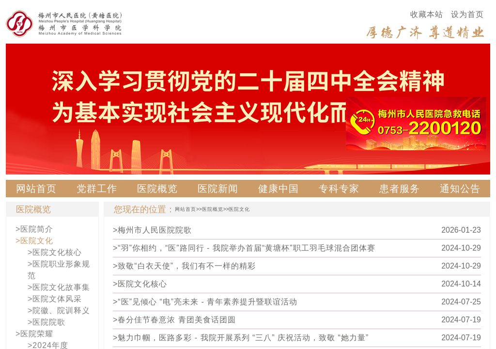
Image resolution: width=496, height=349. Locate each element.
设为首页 (467, 14)
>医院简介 (34, 229)
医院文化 (239, 209)
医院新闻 (218, 188)
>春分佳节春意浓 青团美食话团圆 (174, 320)
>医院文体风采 (55, 299)
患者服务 (399, 188)
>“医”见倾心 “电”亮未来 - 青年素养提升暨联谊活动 (205, 302)
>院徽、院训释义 (59, 310)
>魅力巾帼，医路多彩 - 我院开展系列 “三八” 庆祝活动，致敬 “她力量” (241, 337)
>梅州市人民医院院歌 (152, 230)
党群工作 (97, 188)
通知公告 (460, 188)
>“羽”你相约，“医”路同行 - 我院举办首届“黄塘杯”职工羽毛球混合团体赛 (244, 248)
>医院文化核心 (55, 252)
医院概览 (157, 188)
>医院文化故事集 (59, 287)
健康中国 (278, 188)
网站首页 (36, 188)
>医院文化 (34, 241)
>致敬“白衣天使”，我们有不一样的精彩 (184, 266)
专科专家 (339, 188)
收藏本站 (426, 14)
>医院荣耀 (34, 334)
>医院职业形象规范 (59, 270)
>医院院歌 (46, 322)
